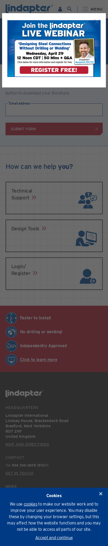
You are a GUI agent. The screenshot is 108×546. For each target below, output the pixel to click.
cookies (30, 504)
